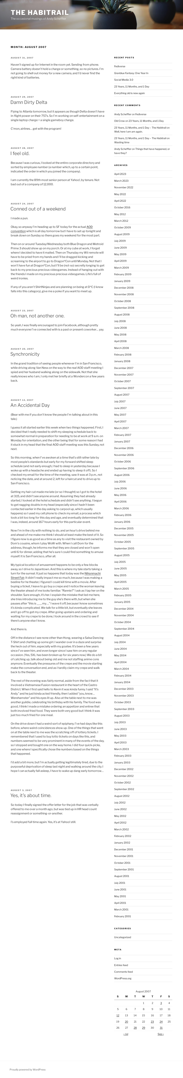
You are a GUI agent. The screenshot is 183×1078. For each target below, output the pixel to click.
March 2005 (121, 588)
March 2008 (121, 347)
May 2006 (120, 494)
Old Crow (119, 120)
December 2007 (123, 367)
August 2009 (122, 234)
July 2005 (120, 561)
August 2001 (121, 876)
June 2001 (120, 889)
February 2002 (122, 835)
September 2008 (124, 307)
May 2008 (120, 334)
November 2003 (124, 695)
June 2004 (120, 648)
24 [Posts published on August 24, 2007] (161, 1021)
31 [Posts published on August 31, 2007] (161, 1027)
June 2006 (120, 488)
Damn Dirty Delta (28, 102)
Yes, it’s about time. (30, 795)
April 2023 (120, 173)
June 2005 (120, 568)
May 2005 (120, 575)
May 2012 (120, 214)
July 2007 (119, 401)
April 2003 (120, 742)
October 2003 (122, 702)
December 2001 (123, 849)
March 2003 (121, 749)
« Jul (125, 1033)
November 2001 (123, 856)
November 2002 (123, 775)
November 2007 (123, 374)
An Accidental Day (30, 405)
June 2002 (120, 809)
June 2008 (120, 327)
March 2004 (121, 668)
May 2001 (120, 896)
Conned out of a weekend (38, 209)
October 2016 (122, 207)
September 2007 (124, 387)
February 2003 (122, 755)
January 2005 (122, 601)
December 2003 (123, 688)
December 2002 (123, 769)
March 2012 (121, 220)
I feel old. (19, 153)
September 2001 (124, 869)
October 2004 (122, 622)
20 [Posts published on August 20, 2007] (126, 1021)
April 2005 (120, 581)
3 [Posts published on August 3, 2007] (161, 1002)
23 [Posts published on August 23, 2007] (152, 1021)
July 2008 (120, 321)
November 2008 (124, 294)
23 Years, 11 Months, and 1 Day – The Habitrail (140, 127)
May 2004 (120, 655)
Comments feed (123, 971)
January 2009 (122, 281)
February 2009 (122, 274)
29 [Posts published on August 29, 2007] (143, 1027)
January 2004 (122, 682)
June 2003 (120, 729)
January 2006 (122, 521)
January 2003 (122, 762)
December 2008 (123, 287)
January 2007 (122, 441)
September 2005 (124, 548)
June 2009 (120, 247)
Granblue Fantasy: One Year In (131, 73)
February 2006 (122, 514)
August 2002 (121, 795)
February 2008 (122, 354)
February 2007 (122, 434)
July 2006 (120, 481)
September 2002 (124, 789)
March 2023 (121, 180)
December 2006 (123, 448)
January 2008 (122, 361)
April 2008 (120, 341)
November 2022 (123, 187)
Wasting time (121, 142)
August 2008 (122, 314)
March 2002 (121, 829)
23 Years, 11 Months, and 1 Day (131, 86)
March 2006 (121, 508)
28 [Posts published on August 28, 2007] (135, 1027)
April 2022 (120, 200)
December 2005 (123, 528)
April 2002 (120, 822)
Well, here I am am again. (128, 131)
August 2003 (122, 715)
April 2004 (120, 662)
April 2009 (120, 260)
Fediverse (119, 66)
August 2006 (122, 474)
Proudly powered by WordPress (28, 1069)
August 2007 (121, 394)
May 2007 (120, 414)
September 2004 (124, 628)
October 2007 (122, 381)
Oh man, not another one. (37, 315)
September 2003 (124, 708)
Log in (117, 958)
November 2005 (124, 534)
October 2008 (122, 301)
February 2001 (122, 916)
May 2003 (120, 735)
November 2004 (124, 615)
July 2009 (120, 240)
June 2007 (120, 408)
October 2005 (122, 541)
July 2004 (120, 642)
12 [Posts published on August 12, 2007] (118, 1015)
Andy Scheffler (122, 114)
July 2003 (120, 722)
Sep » (161, 1033)
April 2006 (120, 501)
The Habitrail (40, 12)
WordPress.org (122, 978)
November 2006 (124, 454)
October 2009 (122, 227)
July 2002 (119, 802)
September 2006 (124, 468)
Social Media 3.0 (123, 79)
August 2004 (122, 635)
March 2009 (121, 267)
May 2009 (120, 254)
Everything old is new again (129, 93)
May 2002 (120, 815)
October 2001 (122, 862)
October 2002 (122, 782)
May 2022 (120, 194)
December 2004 (123, 608)
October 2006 (122, 461)
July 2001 (119, 882)
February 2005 (122, 595)
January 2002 (122, 842)
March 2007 (121, 428)
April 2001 (120, 902)
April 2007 (120, 421)
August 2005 (122, 555)
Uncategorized (122, 937)
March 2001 (121, 909)
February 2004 (122, 675)
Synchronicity (25, 354)
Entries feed (121, 965)
